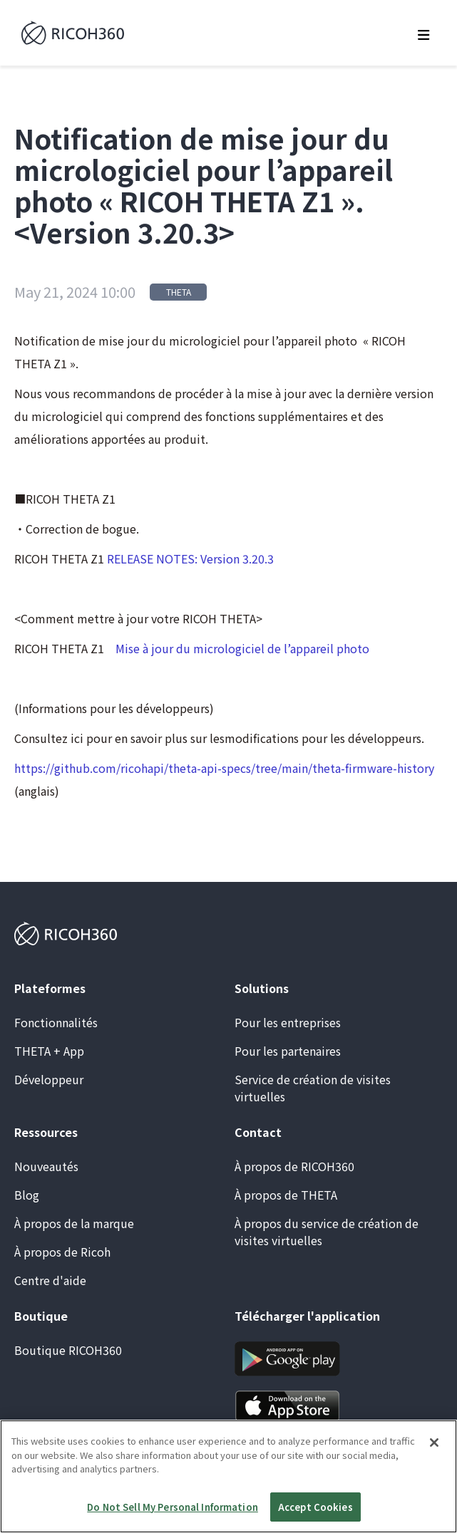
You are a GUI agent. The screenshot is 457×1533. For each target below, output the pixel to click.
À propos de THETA (286, 1194)
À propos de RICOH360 (294, 1166)
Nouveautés (46, 1166)
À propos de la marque (74, 1223)
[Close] (434, 1461)
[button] (424, 32)
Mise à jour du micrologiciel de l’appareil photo (242, 648)
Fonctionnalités (56, 1022)
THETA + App (49, 1050)
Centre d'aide (50, 1280)
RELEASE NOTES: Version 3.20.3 (190, 558)
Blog (26, 1194)
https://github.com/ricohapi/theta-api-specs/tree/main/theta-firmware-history (224, 767)
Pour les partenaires (288, 1050)
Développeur (48, 1079)
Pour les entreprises (288, 1022)
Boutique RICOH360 (68, 1349)
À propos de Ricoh (62, 1251)
